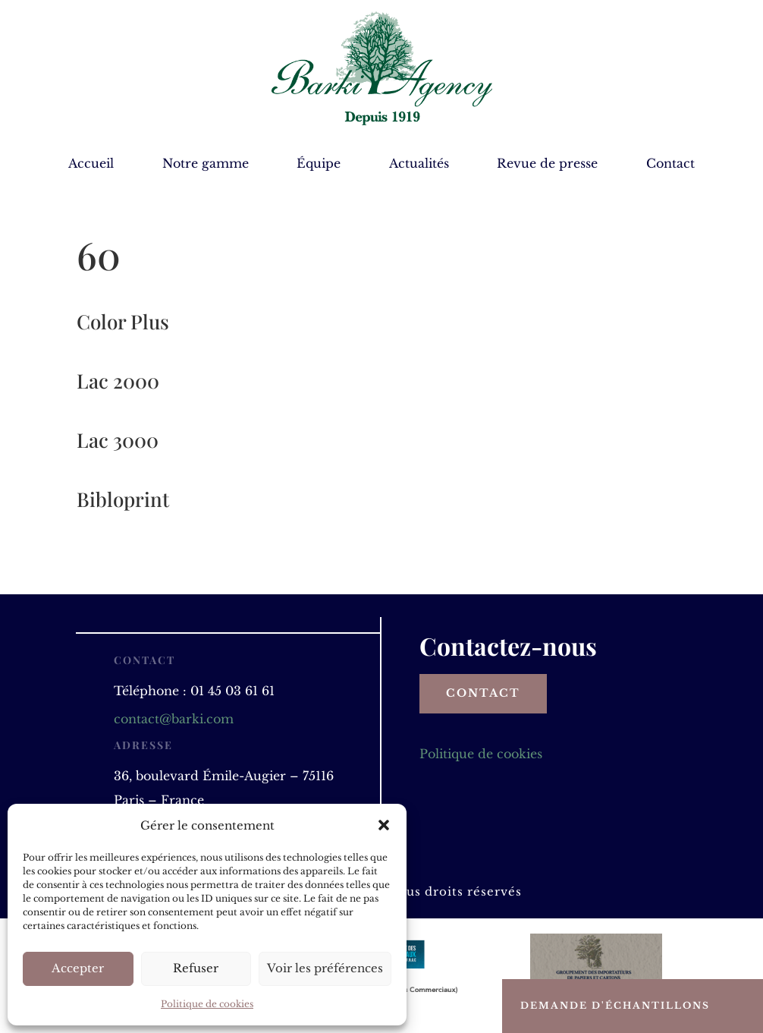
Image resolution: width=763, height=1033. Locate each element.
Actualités (419, 164)
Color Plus (123, 321)
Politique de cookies (207, 1003)
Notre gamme (205, 164)
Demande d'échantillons (615, 1005)
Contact (670, 164)
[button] (383, 825)
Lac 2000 (118, 380)
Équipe (319, 164)
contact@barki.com (174, 718)
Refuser (195, 968)
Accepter (78, 968)
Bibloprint (123, 499)
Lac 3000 (118, 440)
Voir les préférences (325, 968)
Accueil (91, 164)
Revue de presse (547, 164)
